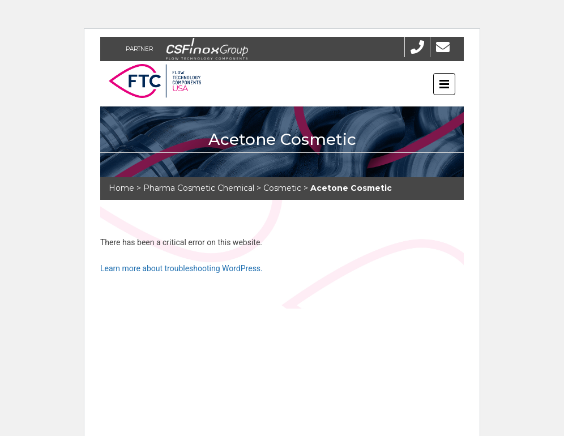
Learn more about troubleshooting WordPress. (181, 268)
